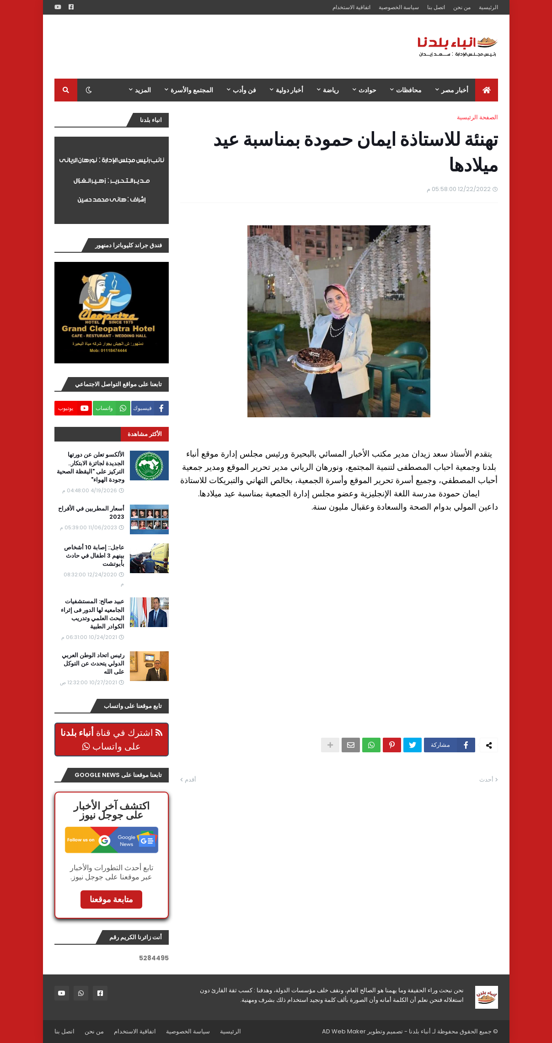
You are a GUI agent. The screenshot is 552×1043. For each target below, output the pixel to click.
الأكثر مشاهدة (145, 434)
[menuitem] (486, 90)
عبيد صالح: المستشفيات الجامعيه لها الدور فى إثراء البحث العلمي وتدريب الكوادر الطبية (92, 614)
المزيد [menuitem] (143, 90)
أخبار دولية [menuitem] (289, 90)
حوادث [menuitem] (367, 90)
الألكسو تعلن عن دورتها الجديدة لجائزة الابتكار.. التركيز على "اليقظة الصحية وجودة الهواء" (90, 467)
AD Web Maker (344, 1031)
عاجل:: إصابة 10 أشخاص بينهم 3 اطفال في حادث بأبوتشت (94, 555)
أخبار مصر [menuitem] (454, 90)
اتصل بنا (436, 7)
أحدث (486, 779)
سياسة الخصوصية (399, 7)
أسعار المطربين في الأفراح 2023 (91, 513)
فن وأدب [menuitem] (244, 90)
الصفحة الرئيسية (477, 117)
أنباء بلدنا (420, 1031)
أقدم (190, 779)
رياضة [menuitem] (331, 90)
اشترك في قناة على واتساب (111, 739)
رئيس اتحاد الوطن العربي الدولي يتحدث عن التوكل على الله (93, 663)
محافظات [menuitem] (409, 90)
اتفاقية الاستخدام (351, 7)
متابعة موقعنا (111, 899)
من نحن (462, 7)
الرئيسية (488, 7)
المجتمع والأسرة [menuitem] (192, 90)
